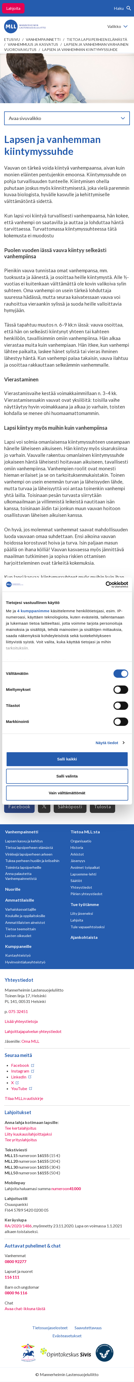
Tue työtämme (84, 904)
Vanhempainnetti (43, 39)
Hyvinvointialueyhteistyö (25, 962)
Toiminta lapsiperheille (23, 867)
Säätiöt (76, 880)
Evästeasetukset (67, 1335)
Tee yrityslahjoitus (21, 1139)
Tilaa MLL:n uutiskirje (24, 1098)
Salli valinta (67, 776)
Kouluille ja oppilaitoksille (25, 915)
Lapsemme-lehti (83, 874)
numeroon (66, 1188)
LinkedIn (18, 1076)
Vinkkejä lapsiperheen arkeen (28, 854)
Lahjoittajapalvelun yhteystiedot (33, 1031)
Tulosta (102, 806)
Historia (76, 847)
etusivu (12, 39)
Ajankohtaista (84, 937)
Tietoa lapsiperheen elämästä (97, 39)
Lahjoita (13, 8)
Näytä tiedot (107, 743)
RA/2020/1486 (18, 1225)
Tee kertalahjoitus (20, 1128)
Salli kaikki (67, 759)
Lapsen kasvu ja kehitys (24, 841)
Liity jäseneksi (81, 913)
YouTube (19, 1088)
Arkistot (77, 854)
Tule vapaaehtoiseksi (87, 927)
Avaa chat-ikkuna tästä (25, 1308)
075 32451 (18, 1011)
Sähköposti (70, 806)
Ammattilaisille (19, 899)
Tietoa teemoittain (20, 929)
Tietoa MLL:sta (85, 831)
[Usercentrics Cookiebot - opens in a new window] (105, 584)
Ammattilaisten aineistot (25, 922)
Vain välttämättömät (67, 793)
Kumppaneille (18, 946)
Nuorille (12, 889)
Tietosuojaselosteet (50, 1327)
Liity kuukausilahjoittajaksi (28, 1133)
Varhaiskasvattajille (20, 909)
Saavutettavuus (88, 1327)
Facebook (19, 806)
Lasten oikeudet (18, 935)
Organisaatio (80, 841)
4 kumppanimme (33, 611)
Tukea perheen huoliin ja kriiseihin (32, 860)
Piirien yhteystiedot (86, 894)
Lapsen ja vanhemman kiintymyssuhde (80, 49)
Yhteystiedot (81, 887)
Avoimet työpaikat (85, 867)
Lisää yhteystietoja (21, 1021)
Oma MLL (30, 1041)
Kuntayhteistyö (18, 955)
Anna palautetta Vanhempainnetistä (21, 876)
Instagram (20, 1070)
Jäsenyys (77, 860)
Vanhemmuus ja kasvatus (33, 44)
